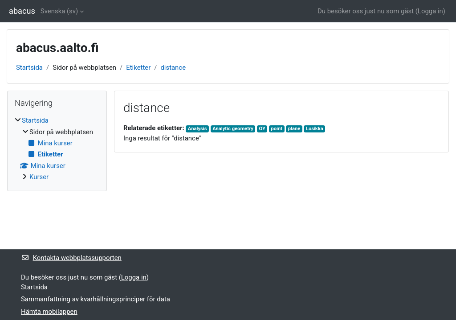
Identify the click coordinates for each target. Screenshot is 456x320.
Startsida (29, 68)
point (276, 129)
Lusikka (314, 129)
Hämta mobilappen (49, 312)
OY (262, 129)
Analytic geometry (232, 129)
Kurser (39, 177)
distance (173, 68)
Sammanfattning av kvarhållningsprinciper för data (95, 299)
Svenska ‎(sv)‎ (59, 11)
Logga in (430, 11)
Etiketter (138, 68)
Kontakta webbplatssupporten (71, 258)
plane (294, 129)
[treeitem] (57, 149)
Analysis (197, 129)
